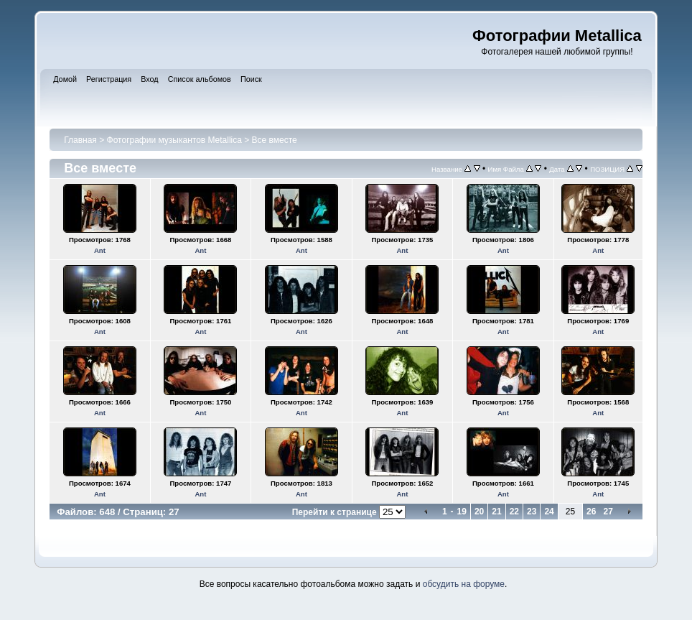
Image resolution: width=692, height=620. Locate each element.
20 (479, 511)
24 (548, 511)
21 (496, 511)
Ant (100, 250)
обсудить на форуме (464, 584)
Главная (80, 140)
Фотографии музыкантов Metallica (174, 140)
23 (531, 511)
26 (591, 511)
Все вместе (274, 140)
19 (462, 511)
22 (514, 511)
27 (607, 511)
